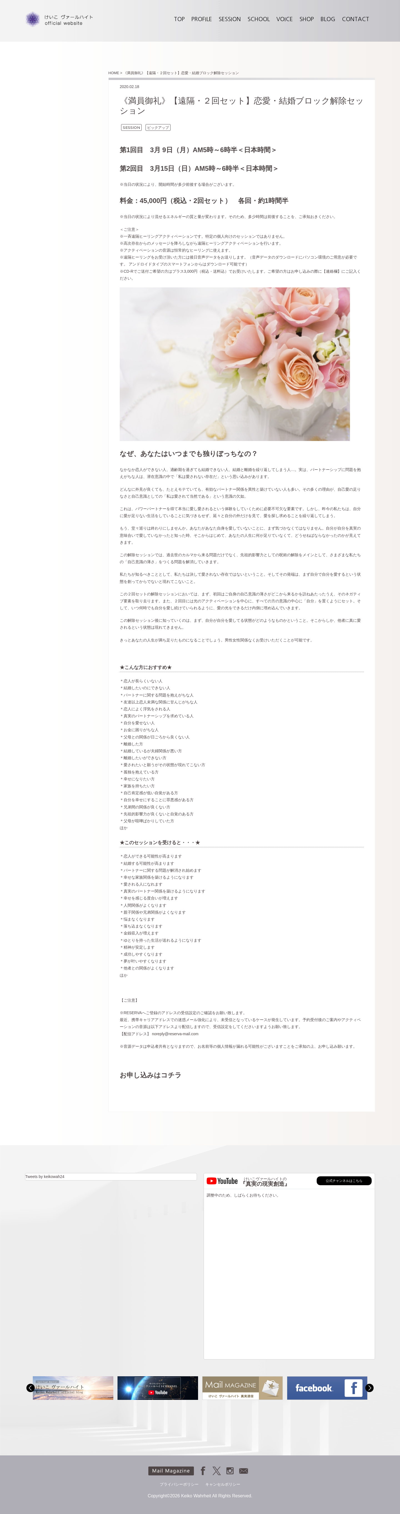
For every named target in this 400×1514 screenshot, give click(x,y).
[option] (73, 1388)
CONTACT (355, 19)
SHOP (306, 19)
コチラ (171, 1075)
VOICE (284, 19)
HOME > (115, 73)
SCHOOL (259, 19)
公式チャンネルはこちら (344, 1181)
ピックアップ (158, 127)
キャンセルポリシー (222, 1484)
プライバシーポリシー (179, 1484)
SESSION (230, 19)
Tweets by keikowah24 (44, 1176)
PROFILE (201, 19)
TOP (179, 19)
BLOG (328, 19)
